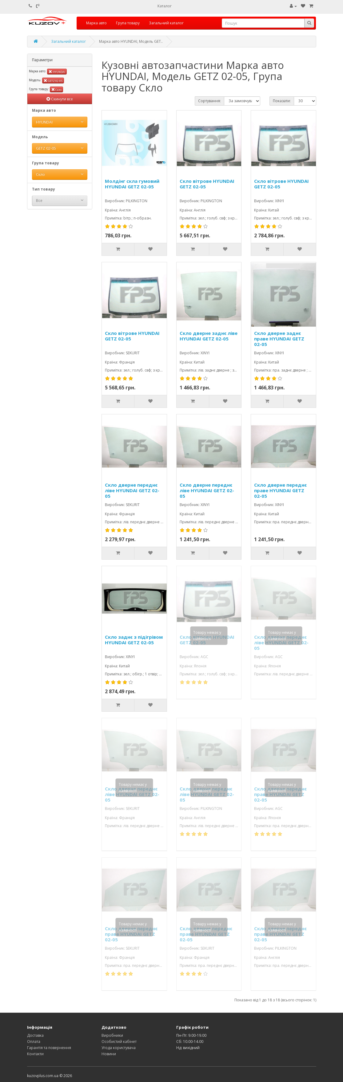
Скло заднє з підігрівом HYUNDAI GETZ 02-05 (134, 640)
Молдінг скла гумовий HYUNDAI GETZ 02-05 (132, 184)
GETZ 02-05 (53, 80)
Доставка (35, 1035)
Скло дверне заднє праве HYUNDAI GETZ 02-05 (279, 338)
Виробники (112, 1035)
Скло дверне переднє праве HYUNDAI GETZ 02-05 (280, 490)
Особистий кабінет (119, 1041)
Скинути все (59, 99)
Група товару (128, 23)
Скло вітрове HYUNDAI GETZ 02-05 (207, 184)
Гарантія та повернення (49, 1047)
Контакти (35, 1053)
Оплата (33, 1041)
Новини (109, 1053)
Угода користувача (119, 1047)
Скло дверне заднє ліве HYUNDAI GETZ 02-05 (208, 336)
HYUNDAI (57, 71)
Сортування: (209, 100)
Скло (56, 89)
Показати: (282, 100)
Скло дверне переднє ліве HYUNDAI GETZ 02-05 (132, 490)
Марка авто (96, 23)
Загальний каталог (166, 23)
